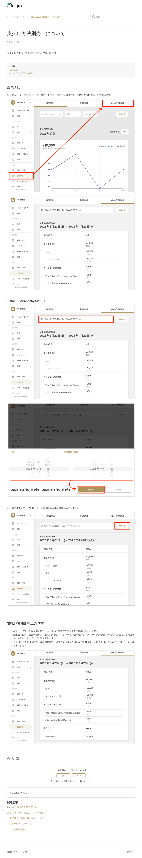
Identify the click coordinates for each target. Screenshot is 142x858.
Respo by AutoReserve (40, 17)
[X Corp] (13, 758)
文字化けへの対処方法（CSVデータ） (26, 812)
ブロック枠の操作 (16, 829)
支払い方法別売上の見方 (22, 73)
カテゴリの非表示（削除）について (25, 818)
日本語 (130, 852)
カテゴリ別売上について (19, 824)
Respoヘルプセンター (16, 17)
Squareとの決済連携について (22, 807)
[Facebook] (8, 758)
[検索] (112, 17)
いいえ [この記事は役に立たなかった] (78, 776)
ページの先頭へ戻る (19, 792)
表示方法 (14, 70)
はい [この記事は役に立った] (63, 776)
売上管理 (57, 17)
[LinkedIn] (17, 758)
